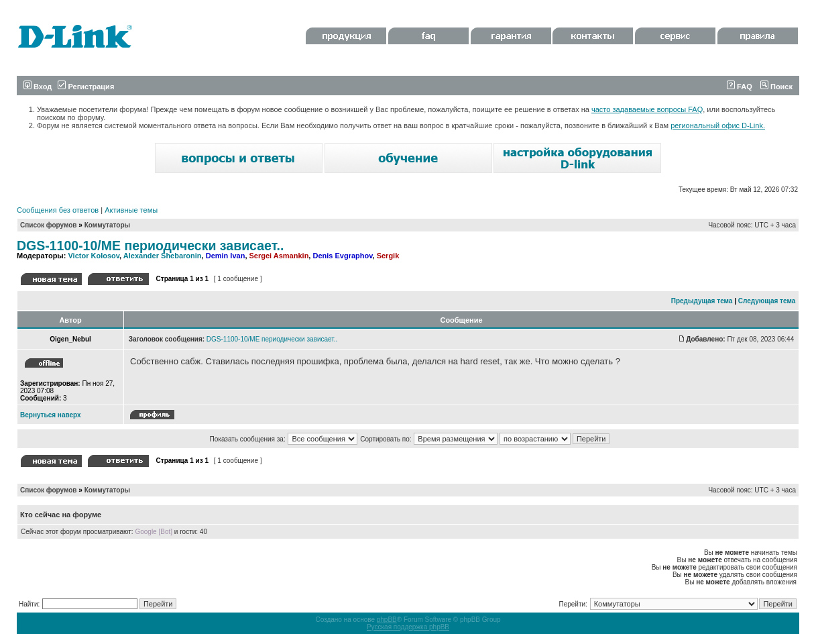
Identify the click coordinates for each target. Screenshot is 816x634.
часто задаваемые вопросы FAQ (647, 109)
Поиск (776, 87)
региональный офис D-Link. (718, 125)
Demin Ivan (225, 256)
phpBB (387, 619)
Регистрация (86, 87)
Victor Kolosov (93, 256)
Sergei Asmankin (279, 256)
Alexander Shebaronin (162, 256)
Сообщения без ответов (58, 210)
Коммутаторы (107, 225)
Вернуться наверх (50, 415)
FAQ (739, 87)
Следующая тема (766, 301)
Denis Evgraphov (342, 256)
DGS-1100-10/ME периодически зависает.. (150, 245)
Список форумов (48, 225)
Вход (37, 87)
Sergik (388, 256)
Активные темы (131, 210)
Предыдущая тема (702, 301)
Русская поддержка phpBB (408, 627)
